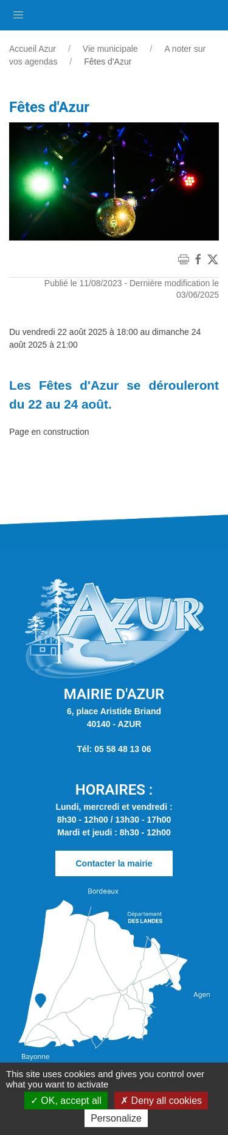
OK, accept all (66, 1100)
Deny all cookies (161, 1100)
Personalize (116, 1118)
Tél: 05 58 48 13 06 (114, 749)
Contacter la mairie (113, 863)
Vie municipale (110, 49)
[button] (18, 12)
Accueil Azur (32, 49)
